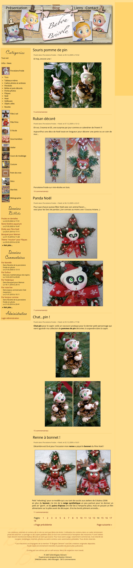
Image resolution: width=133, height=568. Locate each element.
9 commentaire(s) (40, 112)
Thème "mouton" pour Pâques (14, 239)
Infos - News (6, 63)
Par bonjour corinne (10, 297)
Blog (56, 7)
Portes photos (10, 91)
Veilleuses (8, 101)
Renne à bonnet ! (46, 437)
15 (102, 517)
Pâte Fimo (10, 122)
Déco (8, 181)
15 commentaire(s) (41, 431)
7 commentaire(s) (40, 310)
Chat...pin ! (41, 317)
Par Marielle (7, 262)
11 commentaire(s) (41, 512)
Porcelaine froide (13, 70)
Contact (92, 7)
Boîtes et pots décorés (14, 88)
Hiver (7, 98)
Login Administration (10, 318)
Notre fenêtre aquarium (12, 224)
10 (81, 517)
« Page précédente (43, 524)
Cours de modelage (14, 156)
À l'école (9, 130)
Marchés (9, 189)
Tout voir (5, 58)
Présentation (16, 7)
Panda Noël (42, 198)
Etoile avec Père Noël (10, 229)
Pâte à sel (10, 113)
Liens (78, 7)
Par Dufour (6, 272)
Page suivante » (104, 524)
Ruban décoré (44, 118)
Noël (6, 96)
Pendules (8, 85)
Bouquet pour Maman (11, 234)
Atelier (9, 147)
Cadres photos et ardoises (15, 83)
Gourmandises (12, 139)
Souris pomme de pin (50, 49)
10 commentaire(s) (41, 191)
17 (110, 517)
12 (89, 517)
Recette (8, 107)
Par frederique (8, 280)
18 (35, 520)
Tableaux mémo (11, 80)
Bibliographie (11, 198)
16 (106, 517)
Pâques (8, 93)
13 (94, 517)
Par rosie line (7, 287)
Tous (6, 77)
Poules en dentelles (10, 218)
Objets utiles (10, 103)
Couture (9, 164)
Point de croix (11, 173)
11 (85, 517)
